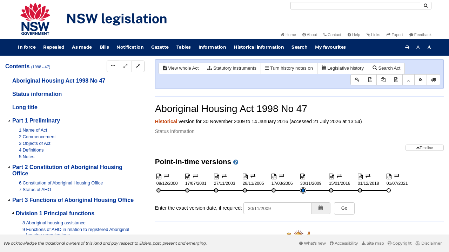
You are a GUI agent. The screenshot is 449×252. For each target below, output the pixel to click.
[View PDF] (370, 80)
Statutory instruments (231, 68)
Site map (373, 243)
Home (288, 35)
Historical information (259, 47)
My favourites (330, 47)
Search (299, 47)
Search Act (386, 68)
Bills (104, 47)
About (309, 35)
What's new (312, 243)
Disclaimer (428, 243)
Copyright (399, 243)
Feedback (420, 35)
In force (26, 47)
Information (212, 47)
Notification (129, 47)
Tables (183, 47)
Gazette (160, 47)
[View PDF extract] (383, 80)
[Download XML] (396, 80)
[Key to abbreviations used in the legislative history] (357, 80)
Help (354, 35)
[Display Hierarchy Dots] (113, 66)
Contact (332, 35)
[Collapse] (138, 66)
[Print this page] (407, 47)
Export (395, 35)
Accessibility (344, 243)
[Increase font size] (429, 47)
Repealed (53, 47)
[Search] (355, 5)
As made (82, 47)
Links (373, 35)
